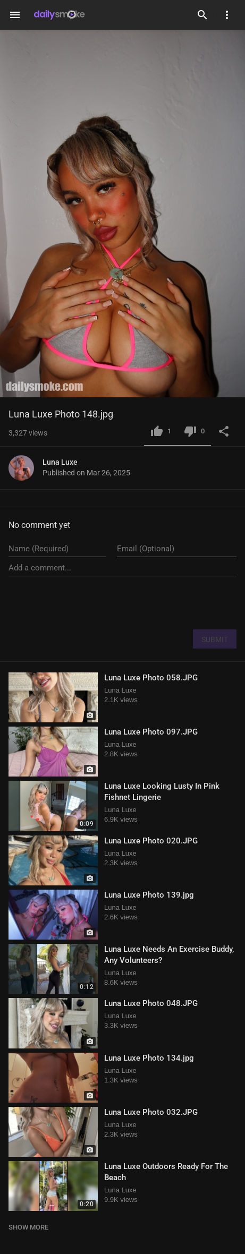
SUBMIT (214, 639)
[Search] (202, 14)
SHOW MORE (28, 1227)
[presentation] (155, 602)
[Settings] (227, 14)
